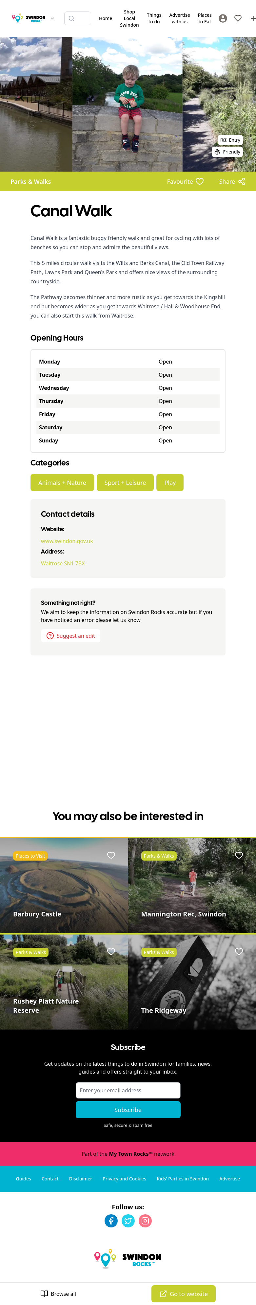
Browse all (58, 1294)
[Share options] (232, 181)
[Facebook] (111, 1220)
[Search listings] (77, 18)
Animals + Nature (62, 482)
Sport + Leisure (125, 482)
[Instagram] (145, 1220)
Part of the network (128, 1153)
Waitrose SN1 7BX (63, 563)
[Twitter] (128, 1220)
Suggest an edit (70, 636)
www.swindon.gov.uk (67, 541)
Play (170, 482)
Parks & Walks (30, 181)
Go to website (183, 1294)
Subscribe (128, 1110)
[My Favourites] (238, 18)
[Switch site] (52, 18)
